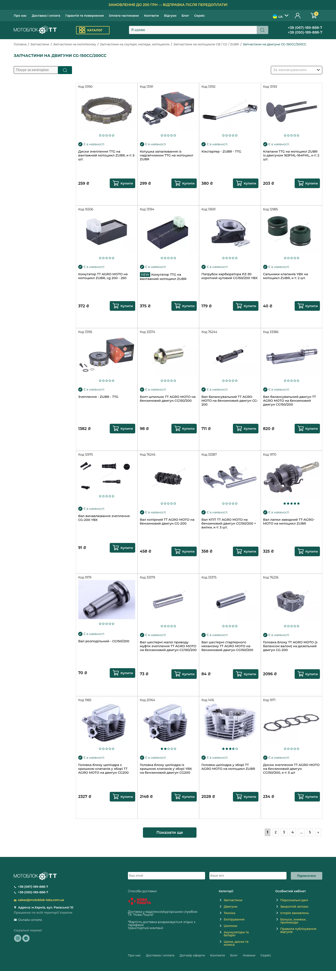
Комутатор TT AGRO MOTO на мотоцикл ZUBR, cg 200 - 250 (103, 276)
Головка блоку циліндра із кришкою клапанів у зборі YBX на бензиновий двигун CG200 (166, 769)
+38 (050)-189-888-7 (305, 32)
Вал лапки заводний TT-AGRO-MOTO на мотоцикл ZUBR (289, 521)
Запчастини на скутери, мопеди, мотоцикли (135, 44)
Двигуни (230, 907)
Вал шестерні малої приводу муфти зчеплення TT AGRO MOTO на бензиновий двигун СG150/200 (168, 646)
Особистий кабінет (298, 15)
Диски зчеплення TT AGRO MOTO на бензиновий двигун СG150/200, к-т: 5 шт (291, 769)
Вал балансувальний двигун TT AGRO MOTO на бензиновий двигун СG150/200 (289, 400)
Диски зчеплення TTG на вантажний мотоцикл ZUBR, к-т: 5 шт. (106, 155)
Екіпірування (234, 919)
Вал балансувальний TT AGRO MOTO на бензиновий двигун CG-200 (229, 400)
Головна (20, 44)
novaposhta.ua (166, 915)
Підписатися (306, 875)
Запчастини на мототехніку (74, 44)
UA (278, 16)
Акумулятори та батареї (236, 933)
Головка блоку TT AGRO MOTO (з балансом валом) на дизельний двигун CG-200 (290, 646)
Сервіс (199, 16)
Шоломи (230, 926)
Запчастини (39, 44)
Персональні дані (294, 900)
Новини (249, 955)
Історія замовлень (294, 913)
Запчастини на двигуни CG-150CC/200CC (274, 44)
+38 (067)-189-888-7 (305, 28)
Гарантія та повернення (84, 16)
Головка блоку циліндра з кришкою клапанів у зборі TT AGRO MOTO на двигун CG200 (103, 769)
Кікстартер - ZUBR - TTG (221, 151)
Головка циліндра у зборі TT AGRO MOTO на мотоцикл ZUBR (228, 767)
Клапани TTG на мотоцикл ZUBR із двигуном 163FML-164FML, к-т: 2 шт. (291, 155)
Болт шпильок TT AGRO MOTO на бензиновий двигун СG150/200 (168, 399)
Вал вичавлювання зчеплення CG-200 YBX (104, 518)
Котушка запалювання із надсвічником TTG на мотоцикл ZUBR (166, 155)
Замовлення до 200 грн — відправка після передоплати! (168, 5)
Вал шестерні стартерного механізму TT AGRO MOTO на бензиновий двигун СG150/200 (227, 646)
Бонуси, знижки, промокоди (293, 920)
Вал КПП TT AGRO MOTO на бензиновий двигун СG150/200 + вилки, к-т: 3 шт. (228, 523)
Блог (185, 16)
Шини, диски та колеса (236, 943)
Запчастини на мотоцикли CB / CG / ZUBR (206, 44)
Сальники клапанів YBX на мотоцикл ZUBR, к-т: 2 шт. (285, 276)
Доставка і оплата (46, 16)
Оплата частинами (124, 16)
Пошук (65, 70)
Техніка (229, 913)
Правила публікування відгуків (298, 930)
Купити (126, 183)
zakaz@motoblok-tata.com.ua (41, 900)
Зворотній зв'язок (294, 907)
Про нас (20, 16)
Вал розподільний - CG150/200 (103, 641)
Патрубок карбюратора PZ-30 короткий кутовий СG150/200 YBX (229, 276)
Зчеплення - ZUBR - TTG (98, 397)
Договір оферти (192, 955)
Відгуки (170, 16)
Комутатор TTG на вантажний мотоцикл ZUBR (163, 276)
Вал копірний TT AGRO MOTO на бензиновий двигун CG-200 (167, 521)
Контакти (151, 16)
